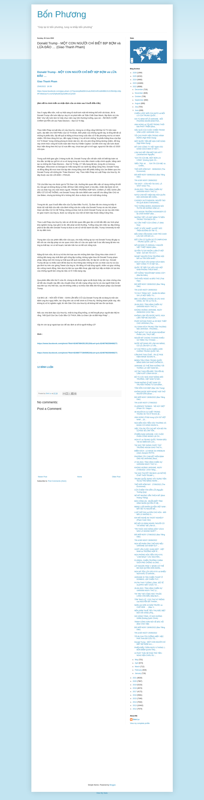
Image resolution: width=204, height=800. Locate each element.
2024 (135, 80)
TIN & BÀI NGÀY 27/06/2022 (145, 403)
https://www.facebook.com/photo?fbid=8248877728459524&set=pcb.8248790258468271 (77, 353)
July (136, 107)
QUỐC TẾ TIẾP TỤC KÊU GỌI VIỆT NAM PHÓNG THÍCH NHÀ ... (148, 269)
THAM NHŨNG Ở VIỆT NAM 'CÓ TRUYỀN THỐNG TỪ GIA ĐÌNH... (148, 384)
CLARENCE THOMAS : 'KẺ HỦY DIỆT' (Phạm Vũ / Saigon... (149, 407)
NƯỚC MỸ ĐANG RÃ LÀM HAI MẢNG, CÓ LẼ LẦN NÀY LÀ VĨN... (149, 344)
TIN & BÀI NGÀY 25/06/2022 (145, 633)
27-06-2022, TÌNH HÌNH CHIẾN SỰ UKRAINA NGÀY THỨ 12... (148, 463)
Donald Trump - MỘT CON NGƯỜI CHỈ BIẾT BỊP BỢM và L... (149, 643)
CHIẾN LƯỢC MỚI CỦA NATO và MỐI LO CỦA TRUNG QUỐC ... (149, 114)
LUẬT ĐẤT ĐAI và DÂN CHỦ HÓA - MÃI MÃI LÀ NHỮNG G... (150, 513)
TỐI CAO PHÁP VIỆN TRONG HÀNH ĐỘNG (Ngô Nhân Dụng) (149, 137)
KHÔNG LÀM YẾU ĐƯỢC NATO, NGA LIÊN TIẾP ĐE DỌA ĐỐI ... (149, 317)
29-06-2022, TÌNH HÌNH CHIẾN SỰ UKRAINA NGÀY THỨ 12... (148, 190)
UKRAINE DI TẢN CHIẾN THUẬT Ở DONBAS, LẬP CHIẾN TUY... (148, 578)
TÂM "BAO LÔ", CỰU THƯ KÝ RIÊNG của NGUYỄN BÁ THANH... (149, 600)
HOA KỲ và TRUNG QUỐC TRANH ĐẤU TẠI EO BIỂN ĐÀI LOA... (150, 441)
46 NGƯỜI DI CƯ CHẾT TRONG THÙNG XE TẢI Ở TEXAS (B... (147, 413)
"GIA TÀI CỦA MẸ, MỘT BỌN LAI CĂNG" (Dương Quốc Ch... (147, 159)
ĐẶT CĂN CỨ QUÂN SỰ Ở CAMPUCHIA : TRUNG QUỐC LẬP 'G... (150, 241)
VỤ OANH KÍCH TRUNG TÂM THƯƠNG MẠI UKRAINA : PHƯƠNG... (150, 328)
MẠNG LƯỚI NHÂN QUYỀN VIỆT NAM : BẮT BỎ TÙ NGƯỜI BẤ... (150, 508)
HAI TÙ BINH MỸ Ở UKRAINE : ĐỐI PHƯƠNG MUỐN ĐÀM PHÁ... (148, 120)
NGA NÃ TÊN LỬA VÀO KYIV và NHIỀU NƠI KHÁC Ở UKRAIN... (150, 573)
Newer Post (42, 477)
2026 (135, 73)
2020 (135, 681)
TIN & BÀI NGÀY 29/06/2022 (145, 180)
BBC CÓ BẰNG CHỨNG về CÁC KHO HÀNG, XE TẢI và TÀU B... (149, 300)
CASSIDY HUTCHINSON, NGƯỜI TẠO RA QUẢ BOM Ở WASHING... (149, 201)
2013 (135, 705)
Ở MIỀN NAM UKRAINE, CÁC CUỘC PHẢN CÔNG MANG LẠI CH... (149, 435)
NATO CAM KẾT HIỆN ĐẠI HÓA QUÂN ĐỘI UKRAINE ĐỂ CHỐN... (149, 196)
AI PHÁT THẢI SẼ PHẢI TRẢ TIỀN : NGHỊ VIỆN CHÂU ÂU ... (148, 654)
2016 (135, 695)
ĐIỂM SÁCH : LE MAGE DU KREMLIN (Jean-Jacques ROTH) (149, 452)
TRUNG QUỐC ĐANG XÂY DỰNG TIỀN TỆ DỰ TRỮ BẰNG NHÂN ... (150, 480)
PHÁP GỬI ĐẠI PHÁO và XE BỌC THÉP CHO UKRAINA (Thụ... (150, 322)
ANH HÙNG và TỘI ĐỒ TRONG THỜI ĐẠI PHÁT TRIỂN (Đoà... (149, 126)
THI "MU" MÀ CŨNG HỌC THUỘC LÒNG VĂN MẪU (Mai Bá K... (148, 595)
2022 (135, 87)
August (138, 103)
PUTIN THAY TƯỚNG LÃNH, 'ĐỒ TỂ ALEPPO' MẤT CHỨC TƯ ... (148, 584)
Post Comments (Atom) (57, 481)
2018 (135, 688)
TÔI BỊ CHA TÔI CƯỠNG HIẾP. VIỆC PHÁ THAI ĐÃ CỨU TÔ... (148, 637)
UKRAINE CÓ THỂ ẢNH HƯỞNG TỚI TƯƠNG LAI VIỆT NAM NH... (149, 367)
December (139, 89)
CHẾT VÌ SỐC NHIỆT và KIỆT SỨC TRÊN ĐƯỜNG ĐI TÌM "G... (148, 229)
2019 (135, 685)
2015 (135, 698)
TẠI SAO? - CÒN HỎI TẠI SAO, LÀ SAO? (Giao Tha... (148, 185)
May (137, 660)
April (137, 663)
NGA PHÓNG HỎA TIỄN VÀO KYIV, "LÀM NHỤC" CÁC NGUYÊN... (148, 556)
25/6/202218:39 (44, 86)
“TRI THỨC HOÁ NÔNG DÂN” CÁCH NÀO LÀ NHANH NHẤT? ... (149, 530)
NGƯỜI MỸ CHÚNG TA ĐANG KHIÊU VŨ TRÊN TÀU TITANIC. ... (149, 339)
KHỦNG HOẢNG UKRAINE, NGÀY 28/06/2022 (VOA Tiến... (148, 311)
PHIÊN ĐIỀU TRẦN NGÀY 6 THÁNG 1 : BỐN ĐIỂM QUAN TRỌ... (150, 649)
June (137, 110)
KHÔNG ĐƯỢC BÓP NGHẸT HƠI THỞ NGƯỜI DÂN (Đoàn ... (149, 393)
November (139, 93)
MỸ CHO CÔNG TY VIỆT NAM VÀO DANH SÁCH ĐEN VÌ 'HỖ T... (148, 148)
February (138, 670)
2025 (135, 76)
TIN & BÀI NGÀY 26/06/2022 (145, 540)
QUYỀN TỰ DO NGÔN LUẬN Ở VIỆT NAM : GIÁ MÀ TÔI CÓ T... (149, 252)
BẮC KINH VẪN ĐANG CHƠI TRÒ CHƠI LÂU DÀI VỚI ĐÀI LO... (150, 235)
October (138, 96)
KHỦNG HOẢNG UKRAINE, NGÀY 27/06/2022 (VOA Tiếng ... (148, 469)
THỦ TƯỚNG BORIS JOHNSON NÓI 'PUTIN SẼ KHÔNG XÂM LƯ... (149, 207)
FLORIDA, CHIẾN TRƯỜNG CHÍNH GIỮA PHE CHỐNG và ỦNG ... (148, 561)
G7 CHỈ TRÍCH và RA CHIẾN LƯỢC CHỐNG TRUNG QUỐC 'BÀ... (148, 350)
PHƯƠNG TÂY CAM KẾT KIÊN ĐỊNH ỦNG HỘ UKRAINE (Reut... (149, 457)
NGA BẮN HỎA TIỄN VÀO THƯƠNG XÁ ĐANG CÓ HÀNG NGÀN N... (150, 424)
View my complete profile (140, 723)
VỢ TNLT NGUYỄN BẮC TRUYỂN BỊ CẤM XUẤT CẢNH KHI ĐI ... (149, 372)
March (137, 667)
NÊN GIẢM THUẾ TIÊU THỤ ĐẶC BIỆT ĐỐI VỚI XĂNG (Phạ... (149, 612)
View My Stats (102, 793)
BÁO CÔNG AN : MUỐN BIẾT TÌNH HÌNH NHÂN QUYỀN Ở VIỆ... (148, 502)
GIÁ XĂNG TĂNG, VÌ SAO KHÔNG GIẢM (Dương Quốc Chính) (148, 617)
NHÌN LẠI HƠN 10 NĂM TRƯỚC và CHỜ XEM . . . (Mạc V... (148, 606)
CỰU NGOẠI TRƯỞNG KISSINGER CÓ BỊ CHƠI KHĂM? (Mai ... (150, 213)
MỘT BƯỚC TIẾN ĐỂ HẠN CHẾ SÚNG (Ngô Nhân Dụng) (149, 142)
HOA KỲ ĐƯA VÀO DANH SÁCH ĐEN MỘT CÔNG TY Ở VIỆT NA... (149, 263)
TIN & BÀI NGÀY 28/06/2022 (145, 290)
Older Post (116, 477)
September (139, 100)
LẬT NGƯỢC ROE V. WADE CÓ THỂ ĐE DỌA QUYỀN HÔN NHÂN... (149, 567)
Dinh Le (49, 393)
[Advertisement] (102, 754)
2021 (135, 678)
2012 (135, 709)
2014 (135, 702)
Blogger (113, 785)
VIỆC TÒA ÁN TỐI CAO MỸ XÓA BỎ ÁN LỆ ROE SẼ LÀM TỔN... (150, 430)
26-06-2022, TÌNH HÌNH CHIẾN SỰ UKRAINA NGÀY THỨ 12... (148, 589)
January (138, 673)
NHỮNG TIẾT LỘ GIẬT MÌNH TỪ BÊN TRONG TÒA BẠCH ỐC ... (149, 218)
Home (79, 477)
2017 (135, 692)
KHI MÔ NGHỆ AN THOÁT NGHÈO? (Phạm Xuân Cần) (148, 519)
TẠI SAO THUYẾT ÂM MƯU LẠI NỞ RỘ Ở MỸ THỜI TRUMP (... (150, 474)
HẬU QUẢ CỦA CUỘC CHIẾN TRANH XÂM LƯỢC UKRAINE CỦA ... (149, 131)
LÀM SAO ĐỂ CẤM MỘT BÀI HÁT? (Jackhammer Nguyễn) (148, 153)
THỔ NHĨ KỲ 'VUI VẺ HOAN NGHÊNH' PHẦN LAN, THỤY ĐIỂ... (149, 333)
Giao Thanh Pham (47, 81)
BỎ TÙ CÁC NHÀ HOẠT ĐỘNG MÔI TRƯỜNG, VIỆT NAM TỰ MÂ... (148, 378)
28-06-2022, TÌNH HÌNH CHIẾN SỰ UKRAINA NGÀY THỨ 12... (148, 305)
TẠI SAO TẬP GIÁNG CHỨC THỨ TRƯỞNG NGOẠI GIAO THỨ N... (148, 446)
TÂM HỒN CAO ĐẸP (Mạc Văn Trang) (149, 388)
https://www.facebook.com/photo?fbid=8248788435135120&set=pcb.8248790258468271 (77, 343)
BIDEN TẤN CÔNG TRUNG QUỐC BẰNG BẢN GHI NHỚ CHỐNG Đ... (149, 361)
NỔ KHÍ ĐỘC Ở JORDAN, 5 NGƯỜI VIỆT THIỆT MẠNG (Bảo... (148, 246)
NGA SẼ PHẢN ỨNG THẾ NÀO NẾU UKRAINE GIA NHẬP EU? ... (148, 545)
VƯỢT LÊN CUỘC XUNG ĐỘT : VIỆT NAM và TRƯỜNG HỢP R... (149, 550)
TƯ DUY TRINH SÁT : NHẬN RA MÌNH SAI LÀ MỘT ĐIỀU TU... (149, 294)
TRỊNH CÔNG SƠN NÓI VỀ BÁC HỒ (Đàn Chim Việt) (149, 623)
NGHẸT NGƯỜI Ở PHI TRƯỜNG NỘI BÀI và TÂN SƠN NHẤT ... (149, 257)
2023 (135, 83)
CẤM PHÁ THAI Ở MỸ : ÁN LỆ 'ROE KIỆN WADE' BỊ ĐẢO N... (148, 356)
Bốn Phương (61, 14)
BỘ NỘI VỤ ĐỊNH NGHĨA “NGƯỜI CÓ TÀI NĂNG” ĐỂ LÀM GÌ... (149, 524)
